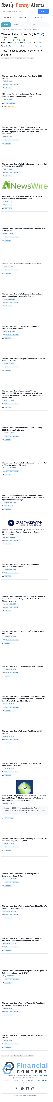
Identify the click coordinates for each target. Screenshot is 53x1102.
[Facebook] (22, 1088)
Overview (6, 29)
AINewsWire (8, 204)
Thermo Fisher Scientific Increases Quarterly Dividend (22, 264)
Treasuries (36, 29)
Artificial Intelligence (11, 106)
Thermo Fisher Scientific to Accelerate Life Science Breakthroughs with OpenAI (21, 764)
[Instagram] (32, 1088)
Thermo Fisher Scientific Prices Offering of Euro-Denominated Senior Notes (20, 565)
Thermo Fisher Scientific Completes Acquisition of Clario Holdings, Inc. (24, 230)
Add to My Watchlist (42, 43)
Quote (8, 46)
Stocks (16, 24)
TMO (40, 34)
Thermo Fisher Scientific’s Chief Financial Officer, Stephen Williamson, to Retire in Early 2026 (24, 1004)
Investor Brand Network (10, 103)
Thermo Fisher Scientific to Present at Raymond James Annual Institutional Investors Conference (23, 295)
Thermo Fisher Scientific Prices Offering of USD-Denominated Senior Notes (20, 327)
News (12, 29)
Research (38, 46)
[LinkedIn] (27, 1088)
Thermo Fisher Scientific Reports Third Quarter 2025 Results (22, 732)
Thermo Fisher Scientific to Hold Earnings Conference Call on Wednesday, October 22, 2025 (24, 840)
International (27, 29)
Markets (6, 24)
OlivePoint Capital (10, 505)
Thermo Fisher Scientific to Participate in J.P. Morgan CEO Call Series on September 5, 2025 (24, 972)
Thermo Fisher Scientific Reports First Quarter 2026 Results (22, 77)
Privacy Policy (35, 1080)
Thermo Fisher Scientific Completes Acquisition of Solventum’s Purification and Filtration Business (21, 939)
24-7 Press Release (9, 818)
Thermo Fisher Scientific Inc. (12, 84)
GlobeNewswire (8, 208)
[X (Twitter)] (17, 1088)
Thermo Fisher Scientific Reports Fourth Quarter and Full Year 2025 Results (24, 360)
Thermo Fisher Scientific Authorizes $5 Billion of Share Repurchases (23, 632)
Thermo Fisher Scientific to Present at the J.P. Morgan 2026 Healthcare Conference (22, 429)
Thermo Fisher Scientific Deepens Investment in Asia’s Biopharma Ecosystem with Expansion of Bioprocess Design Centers (23, 532)
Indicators (37, 17)
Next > (31, 58)
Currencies (18, 29)
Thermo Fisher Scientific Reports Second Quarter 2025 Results (23, 1036)
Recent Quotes (7, 17)
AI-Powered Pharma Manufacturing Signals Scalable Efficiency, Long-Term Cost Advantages (22, 95)
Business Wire (8, 87)
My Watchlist (23, 17)
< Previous (5, 58)
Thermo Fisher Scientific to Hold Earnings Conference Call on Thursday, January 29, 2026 (24, 464)
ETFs (25, 24)
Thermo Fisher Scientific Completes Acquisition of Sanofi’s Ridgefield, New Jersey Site (24, 907)
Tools (33, 24)
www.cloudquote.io (40, 1075)
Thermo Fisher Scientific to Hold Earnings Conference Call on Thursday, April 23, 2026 (24, 165)
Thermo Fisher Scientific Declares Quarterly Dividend (22, 666)
